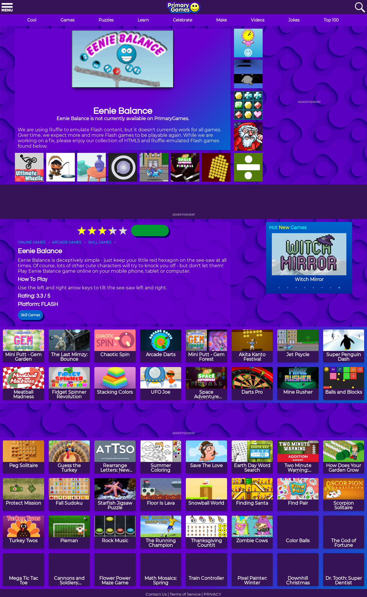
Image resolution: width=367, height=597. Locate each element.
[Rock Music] (115, 532)
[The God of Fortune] (343, 532)
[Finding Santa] (252, 494)
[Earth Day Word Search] (252, 456)
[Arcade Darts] (160, 345)
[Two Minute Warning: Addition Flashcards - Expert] (298, 456)
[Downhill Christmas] (298, 569)
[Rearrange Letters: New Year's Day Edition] (115, 456)
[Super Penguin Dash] (343, 345)
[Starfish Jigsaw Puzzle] (115, 494)
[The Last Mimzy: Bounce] (69, 345)
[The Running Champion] (160, 532)
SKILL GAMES (99, 242)
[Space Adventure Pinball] (206, 383)
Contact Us (156, 594)
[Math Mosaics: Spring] (160, 569)
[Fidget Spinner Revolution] (69, 383)
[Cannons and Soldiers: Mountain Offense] (69, 569)
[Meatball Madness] (23, 383)
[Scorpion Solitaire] (343, 494)
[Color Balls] (298, 532)
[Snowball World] (206, 494)
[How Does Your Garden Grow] (343, 456)
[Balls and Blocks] (343, 383)
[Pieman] (69, 532)
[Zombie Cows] (252, 532)
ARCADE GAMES (66, 242)
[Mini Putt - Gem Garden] (23, 345)
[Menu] (7, 7)
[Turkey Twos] (23, 532)
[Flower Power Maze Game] (115, 569)
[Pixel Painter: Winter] (252, 569)
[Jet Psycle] (298, 345)
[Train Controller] (206, 569)
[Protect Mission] (23, 494)
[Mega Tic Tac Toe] (23, 569)
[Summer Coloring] (160, 456)
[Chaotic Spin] (115, 345)
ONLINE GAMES (31, 242)
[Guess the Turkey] (69, 456)
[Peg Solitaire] (23, 456)
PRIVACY (212, 594)
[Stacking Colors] (115, 383)
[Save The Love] (206, 456)
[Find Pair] (298, 494)
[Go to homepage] (183, 7)
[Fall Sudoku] (69, 494)
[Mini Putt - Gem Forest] (206, 345)
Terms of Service (185, 594)
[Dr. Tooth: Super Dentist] (343, 569)
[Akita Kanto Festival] (252, 345)
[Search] (360, 7)
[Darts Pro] (252, 383)
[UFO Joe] (160, 383)
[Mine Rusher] (298, 383)
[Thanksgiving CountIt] (206, 532)
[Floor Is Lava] (160, 494)
